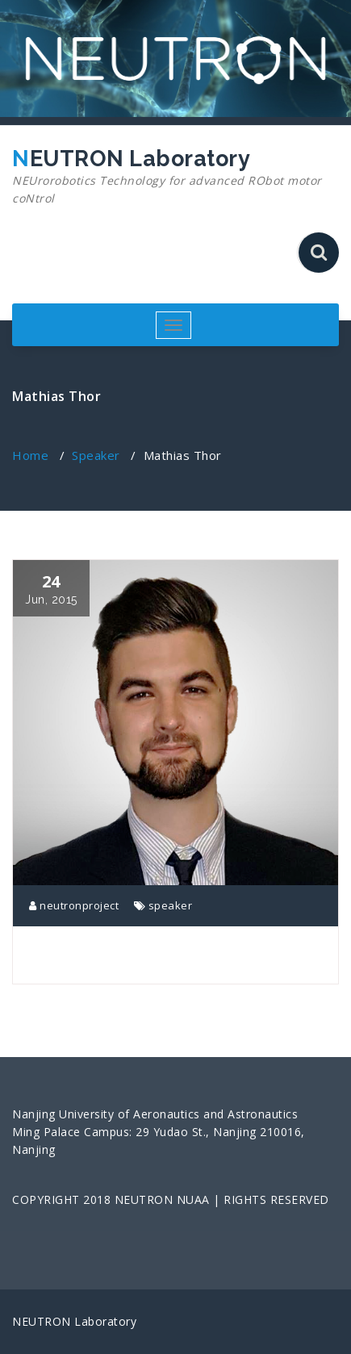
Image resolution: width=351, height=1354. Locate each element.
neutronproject (74, 905)
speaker (170, 905)
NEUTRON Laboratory (169, 176)
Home (30, 455)
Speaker (96, 455)
